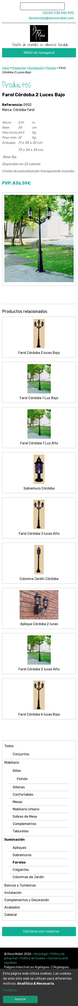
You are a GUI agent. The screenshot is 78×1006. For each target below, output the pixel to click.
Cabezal (10, 915)
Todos (9, 746)
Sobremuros (22, 855)
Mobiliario (11, 762)
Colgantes (21, 870)
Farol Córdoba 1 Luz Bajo (39, 398)
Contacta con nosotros (41, 931)
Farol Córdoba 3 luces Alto (39, 534)
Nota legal (41, 954)
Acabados (12, 907)
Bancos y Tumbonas (20, 885)
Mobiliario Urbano (26, 809)
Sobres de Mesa (25, 816)
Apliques (19, 848)
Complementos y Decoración (26, 900)
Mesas (17, 802)
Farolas (19, 862)
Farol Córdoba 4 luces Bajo (39, 714)
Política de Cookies (33, 958)
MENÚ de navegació (39, 53)
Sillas (17, 771)
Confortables (23, 795)
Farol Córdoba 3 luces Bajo (39, 353)
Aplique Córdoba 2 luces (39, 624)
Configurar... (11, 990)
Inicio (5, 68)
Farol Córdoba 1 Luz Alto (39, 443)
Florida (22, 779)
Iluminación (14, 840)
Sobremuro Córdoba (39, 488)
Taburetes (20, 831)
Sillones (19, 787)
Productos (19, 68)
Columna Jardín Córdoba (39, 579)
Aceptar (20, 999)
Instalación (13, 893)
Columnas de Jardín (28, 877)
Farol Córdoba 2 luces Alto (39, 669)
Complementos (24, 824)
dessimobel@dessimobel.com (51, 18)
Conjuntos (21, 754)
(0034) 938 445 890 (58, 13)
